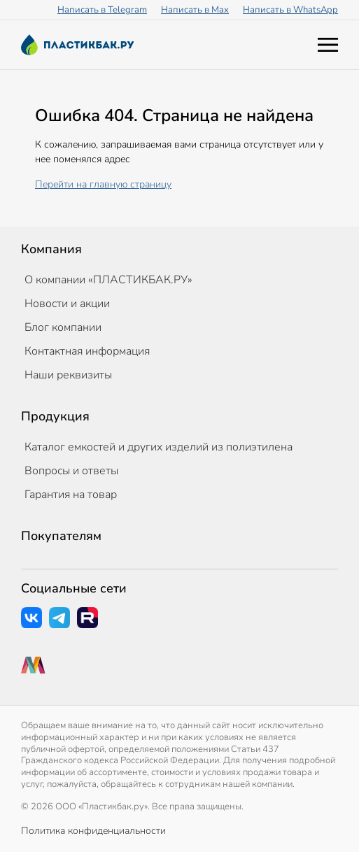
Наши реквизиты (68, 375)
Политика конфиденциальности (93, 830)
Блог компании (62, 327)
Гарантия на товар (70, 494)
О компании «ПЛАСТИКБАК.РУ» (108, 279)
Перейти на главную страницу (103, 184)
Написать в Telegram (102, 9)
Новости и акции (67, 303)
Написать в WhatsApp (290, 9)
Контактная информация (87, 351)
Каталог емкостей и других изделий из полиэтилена (158, 447)
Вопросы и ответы (71, 470)
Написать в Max (195, 9)
